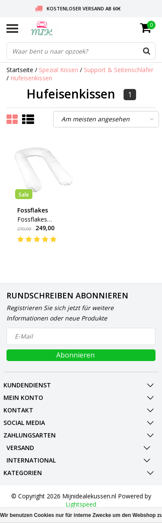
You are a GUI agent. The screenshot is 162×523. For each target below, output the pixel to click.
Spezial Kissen (58, 70)
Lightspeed (81, 504)
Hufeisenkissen (31, 78)
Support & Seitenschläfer (118, 70)
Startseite (19, 70)
